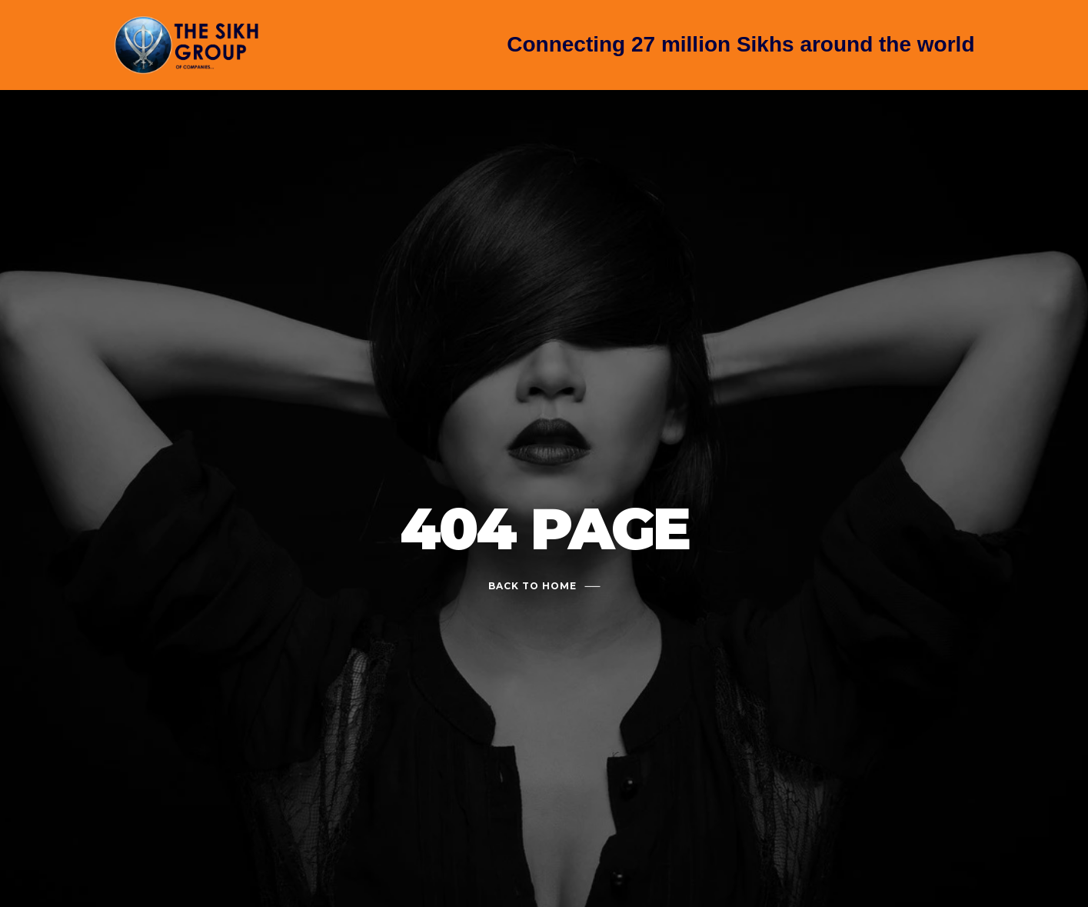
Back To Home (532, 586)
